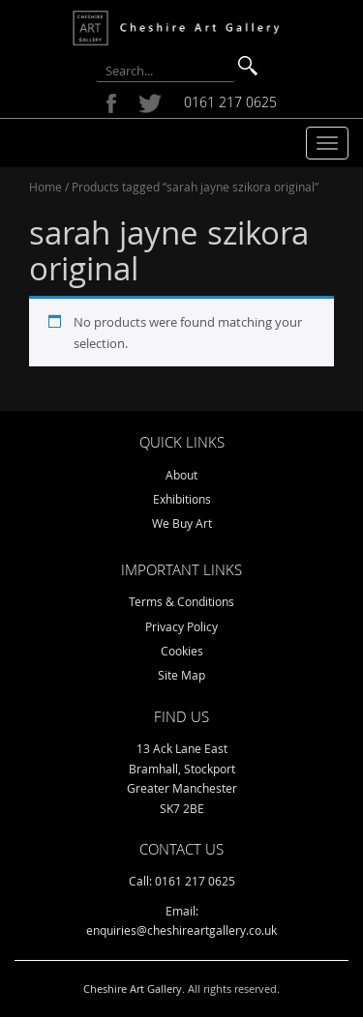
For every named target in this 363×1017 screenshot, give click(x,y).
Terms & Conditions (181, 601)
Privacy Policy (181, 626)
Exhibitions (182, 499)
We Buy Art (182, 523)
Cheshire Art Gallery (132, 988)
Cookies (182, 650)
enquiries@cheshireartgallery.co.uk (181, 930)
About (181, 474)
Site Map (181, 675)
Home (45, 186)
